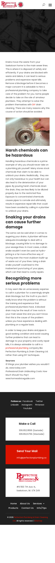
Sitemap (38, 521)
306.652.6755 (25, 434)
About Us (25, 504)
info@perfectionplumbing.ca (31, 457)
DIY (33, 104)
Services (37, 504)
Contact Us (27, 508)
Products (13, 508)
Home (13, 504)
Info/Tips (41, 508)
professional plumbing (17, 347)
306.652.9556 (25, 430)
